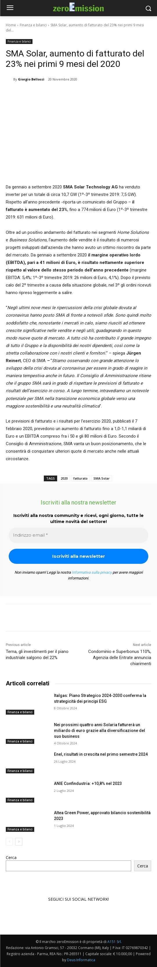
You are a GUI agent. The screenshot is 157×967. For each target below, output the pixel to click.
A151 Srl (114, 941)
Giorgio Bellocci (31, 79)
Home (11, 25)
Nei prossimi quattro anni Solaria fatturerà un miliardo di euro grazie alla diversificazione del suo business (99, 730)
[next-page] (18, 841)
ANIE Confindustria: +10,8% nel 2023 (88, 783)
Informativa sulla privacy (92, 572)
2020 (64, 478)
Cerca (11, 857)
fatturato (80, 478)
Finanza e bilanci (33, 25)
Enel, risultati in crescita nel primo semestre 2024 (101, 754)
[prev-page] (9, 841)
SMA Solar (101, 478)
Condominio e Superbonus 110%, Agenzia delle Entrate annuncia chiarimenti (119, 657)
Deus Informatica (81, 959)
